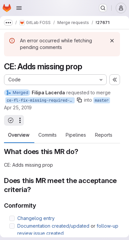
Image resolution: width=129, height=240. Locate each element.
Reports (103, 135)
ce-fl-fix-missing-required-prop (41, 100)
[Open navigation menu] (19, 8)
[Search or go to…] (103, 8)
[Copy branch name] (79, 100)
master (102, 100)
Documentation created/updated (53, 226)
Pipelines (76, 135)
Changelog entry (36, 218)
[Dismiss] (112, 41)
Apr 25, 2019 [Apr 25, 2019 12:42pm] (18, 107)
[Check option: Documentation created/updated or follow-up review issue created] (12, 226)
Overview (18, 135)
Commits (47, 135)
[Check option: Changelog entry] (12, 218)
